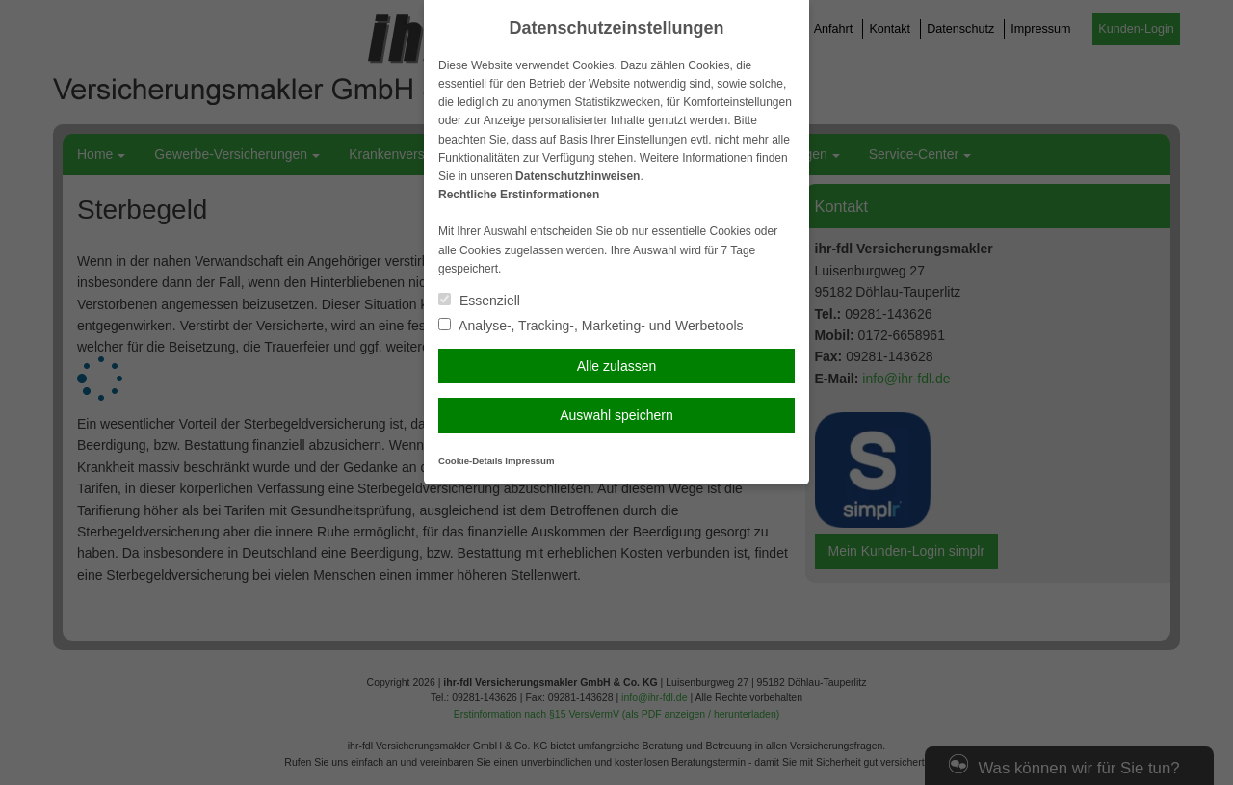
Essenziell (479, 300)
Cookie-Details (470, 461)
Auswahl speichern (616, 415)
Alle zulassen (617, 366)
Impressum (529, 461)
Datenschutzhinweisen (577, 176)
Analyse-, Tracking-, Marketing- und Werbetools (591, 325)
